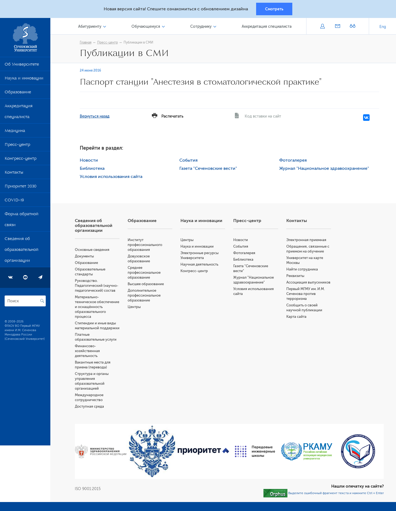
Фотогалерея (293, 160)
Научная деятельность (199, 265)
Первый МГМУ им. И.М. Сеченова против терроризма (305, 294)
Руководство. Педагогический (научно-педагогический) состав (96, 286)
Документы (84, 256)
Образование (18, 93)
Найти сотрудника (302, 269)
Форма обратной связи (21, 220)
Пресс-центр (17, 146)
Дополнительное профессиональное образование (144, 296)
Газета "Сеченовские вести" (208, 168)
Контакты (14, 173)
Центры (134, 307)
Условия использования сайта (111, 176)
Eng (382, 27)
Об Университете (22, 65)
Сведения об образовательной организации (21, 251)
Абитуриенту (89, 27)
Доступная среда (89, 407)
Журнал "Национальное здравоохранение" (324, 168)
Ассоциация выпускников (308, 283)
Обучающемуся (145, 27)
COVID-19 (14, 201)
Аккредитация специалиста (18, 112)
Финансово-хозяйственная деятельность (87, 351)
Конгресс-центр (20, 160)
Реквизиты (295, 276)
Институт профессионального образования (145, 245)
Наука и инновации (24, 79)
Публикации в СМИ (138, 43)
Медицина (15, 132)
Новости (89, 160)
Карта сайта (296, 317)
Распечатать (172, 117)
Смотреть (274, 9)
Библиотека (92, 168)
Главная (85, 43)
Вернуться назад (94, 117)
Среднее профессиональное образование (144, 273)
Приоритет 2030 (20, 187)
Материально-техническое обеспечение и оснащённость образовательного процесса (97, 307)
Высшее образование (146, 284)
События (188, 160)
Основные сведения (92, 250)
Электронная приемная (306, 240)
